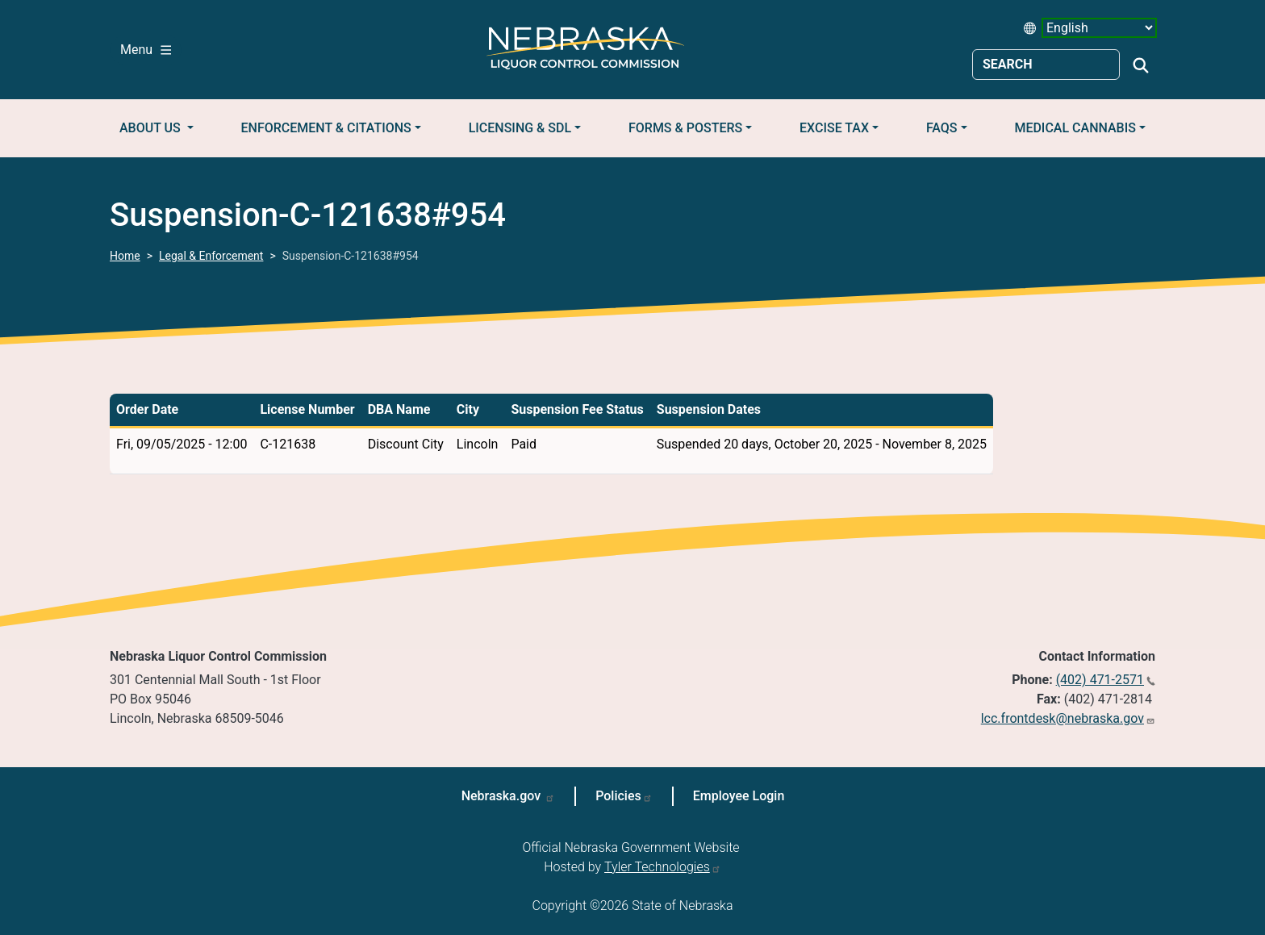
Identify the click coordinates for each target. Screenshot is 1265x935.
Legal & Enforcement (211, 255)
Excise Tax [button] (834, 128)
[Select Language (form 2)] (1099, 27)
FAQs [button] (942, 128)
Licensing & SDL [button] (520, 128)
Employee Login (739, 796)
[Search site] (1046, 64)
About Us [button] (151, 128)
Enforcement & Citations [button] (326, 128)
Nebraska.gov (503, 796)
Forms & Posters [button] (685, 128)
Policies (618, 796)
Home (125, 255)
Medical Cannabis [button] (1075, 128)
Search (1140, 65)
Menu (145, 49)
